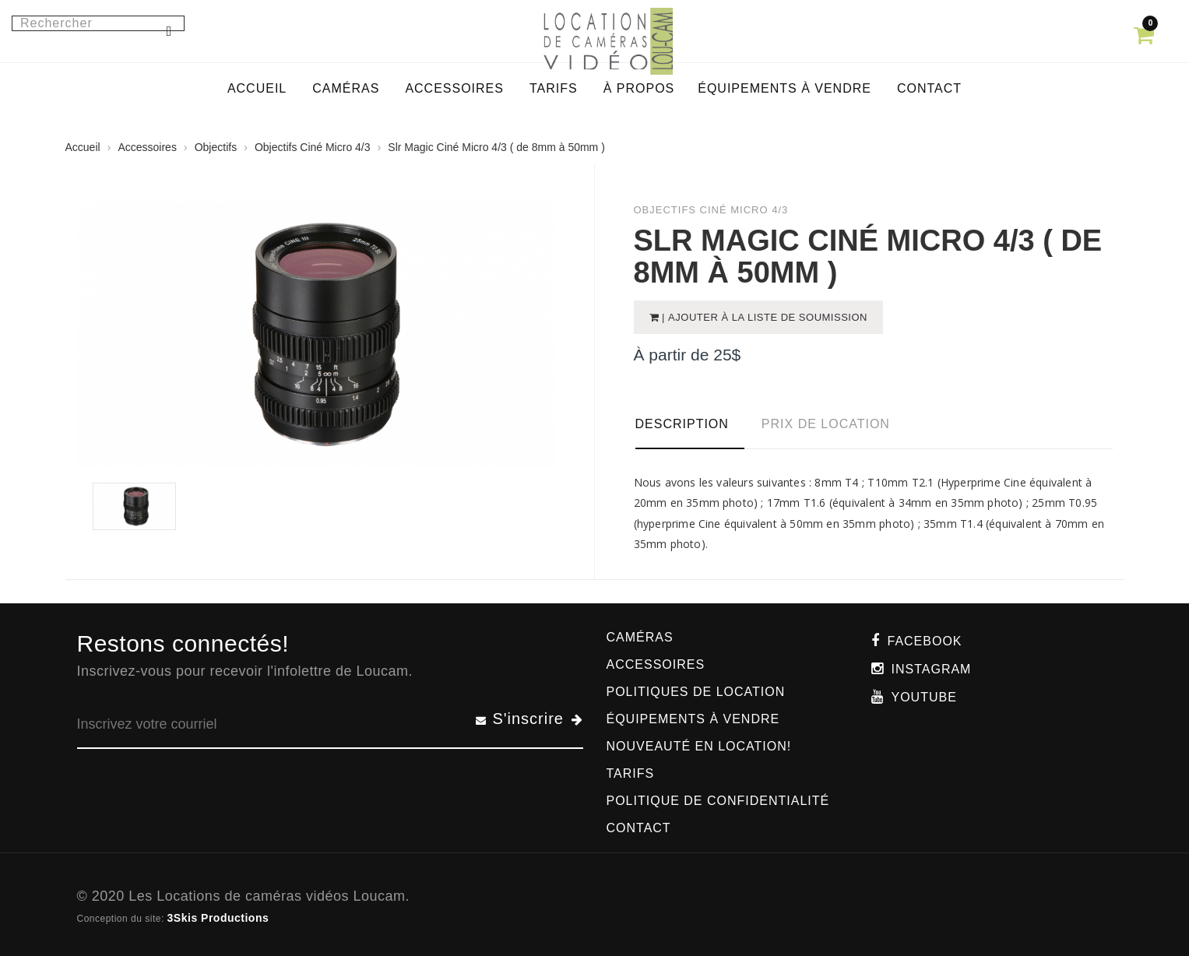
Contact (639, 828)
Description (682, 424)
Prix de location (826, 424)
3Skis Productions (218, 918)
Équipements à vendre (693, 719)
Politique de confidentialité (718, 800)
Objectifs (216, 147)
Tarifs (631, 773)
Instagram (932, 669)
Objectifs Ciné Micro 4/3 (313, 147)
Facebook (925, 641)
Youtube (924, 697)
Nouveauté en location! (699, 746)
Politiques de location (696, 691)
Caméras (640, 637)
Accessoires (147, 147)
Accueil (82, 147)
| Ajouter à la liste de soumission (763, 317)
